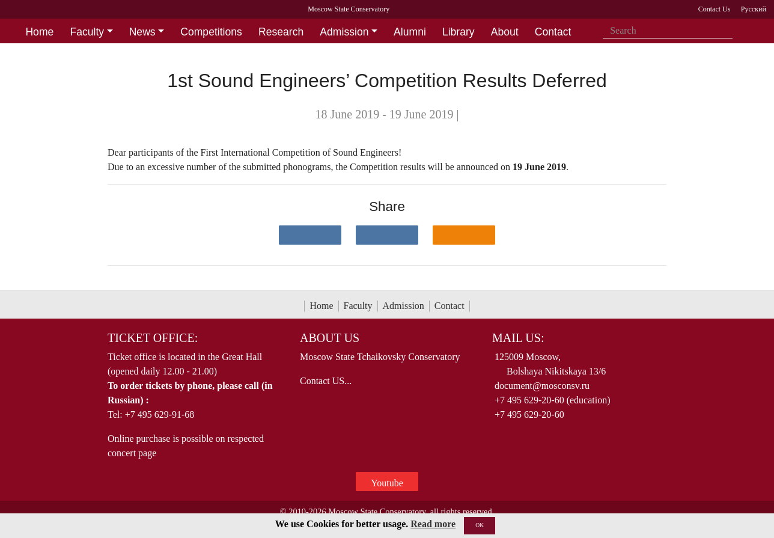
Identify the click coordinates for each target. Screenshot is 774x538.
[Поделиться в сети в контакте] (310, 235)
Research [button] (280, 32)
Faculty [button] (87, 32)
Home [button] (39, 32)
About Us (329, 337)
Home (321, 306)
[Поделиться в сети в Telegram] (387, 235)
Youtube (387, 483)
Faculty (358, 306)
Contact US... (326, 381)
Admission (403, 306)
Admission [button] (344, 32)
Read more (433, 524)
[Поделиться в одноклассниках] (464, 235)
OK (479, 525)
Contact (449, 306)
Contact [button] (553, 32)
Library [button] (458, 32)
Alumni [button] (410, 32)
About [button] (505, 32)
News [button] (142, 32)
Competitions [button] (211, 32)
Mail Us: (518, 337)
